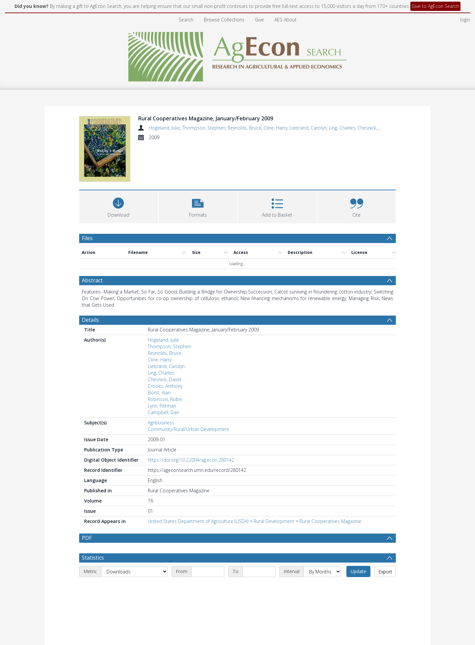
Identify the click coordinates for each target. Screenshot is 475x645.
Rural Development (274, 522)
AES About (285, 19)
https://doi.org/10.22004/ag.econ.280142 (191, 461)
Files (87, 239)
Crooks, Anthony (165, 387)
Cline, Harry (275, 128)
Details (90, 320)
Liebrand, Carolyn (308, 128)
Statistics (93, 574)
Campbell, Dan (163, 413)
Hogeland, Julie (164, 128)
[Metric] (134, 588)
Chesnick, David (374, 128)
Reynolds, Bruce (244, 128)
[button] (198, 207)
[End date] (258, 588)
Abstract (92, 281)
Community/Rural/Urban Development (188, 430)
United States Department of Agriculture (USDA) (198, 522)
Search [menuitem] (186, 19)
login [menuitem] (465, 19)
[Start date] (207, 588)
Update (358, 588)
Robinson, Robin (165, 400)
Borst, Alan (159, 393)
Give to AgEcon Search (435, 6)
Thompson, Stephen (203, 128)
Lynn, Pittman (162, 407)
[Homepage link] (237, 55)
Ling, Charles (342, 128)
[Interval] (322, 588)
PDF (87, 538)
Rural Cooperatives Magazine (330, 522)
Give (259, 19)
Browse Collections (224, 19)
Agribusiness (161, 423)
